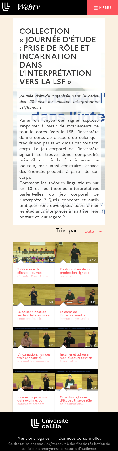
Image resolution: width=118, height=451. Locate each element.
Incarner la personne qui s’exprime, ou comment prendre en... (32, 402)
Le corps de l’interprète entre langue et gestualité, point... (75, 317)
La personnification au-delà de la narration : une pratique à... (34, 315)
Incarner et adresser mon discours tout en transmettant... (76, 357)
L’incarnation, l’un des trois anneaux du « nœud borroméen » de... (33, 359)
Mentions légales (33, 438)
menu (106, 7)
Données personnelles (79, 438)
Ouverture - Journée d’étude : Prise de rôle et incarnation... (76, 400)
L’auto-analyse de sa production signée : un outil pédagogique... (75, 274)
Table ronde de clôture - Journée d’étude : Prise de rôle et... (33, 274)
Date (93, 231)
